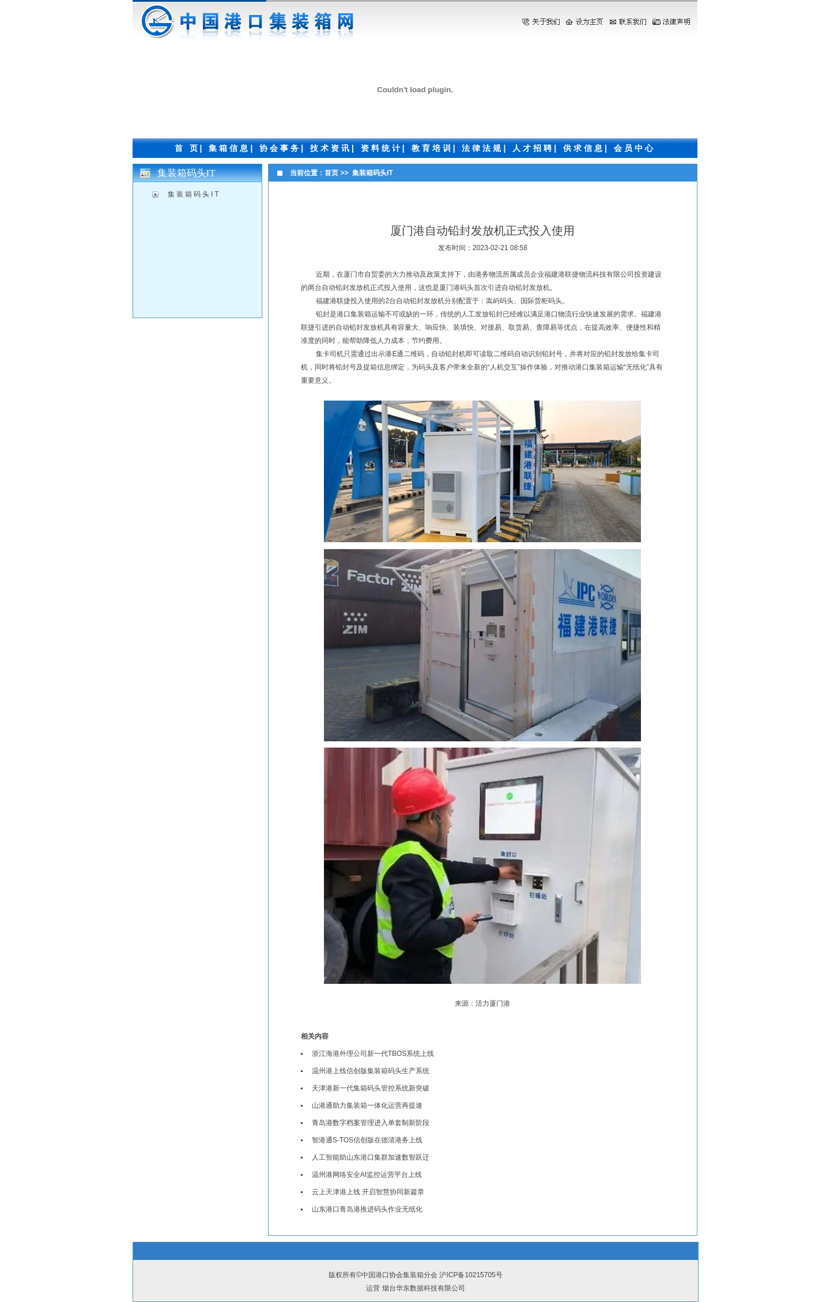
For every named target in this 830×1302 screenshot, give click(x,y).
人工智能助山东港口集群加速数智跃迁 (370, 1157)
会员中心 (634, 148)
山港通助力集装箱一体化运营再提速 (367, 1105)
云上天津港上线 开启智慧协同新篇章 (368, 1192)
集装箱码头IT (194, 194)
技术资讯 (331, 148)
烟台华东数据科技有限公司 (423, 1288)
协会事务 (280, 148)
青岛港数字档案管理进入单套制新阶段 (370, 1123)
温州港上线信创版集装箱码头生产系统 (370, 1071)
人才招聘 (533, 148)
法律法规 (482, 148)
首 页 (187, 148)
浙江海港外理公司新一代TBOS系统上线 (373, 1054)
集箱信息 (229, 148)
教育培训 (432, 148)
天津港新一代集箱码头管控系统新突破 (370, 1088)
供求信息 (584, 148)
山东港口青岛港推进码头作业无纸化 (367, 1209)
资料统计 (381, 148)
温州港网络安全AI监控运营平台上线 (367, 1175)
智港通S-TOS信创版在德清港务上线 (367, 1140)
